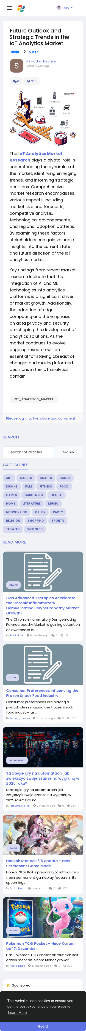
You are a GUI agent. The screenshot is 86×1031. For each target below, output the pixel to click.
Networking (16, 512)
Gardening (34, 495)
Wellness (35, 529)
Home (10, 503)
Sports (58, 520)
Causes (26, 478)
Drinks (12, 486)
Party (58, 512)
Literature (32, 503)
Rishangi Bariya (20, 718)
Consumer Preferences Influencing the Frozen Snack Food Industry (42, 693)
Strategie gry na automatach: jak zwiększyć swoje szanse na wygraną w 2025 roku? (42, 778)
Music (53, 503)
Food (64, 486)
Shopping (36, 520)
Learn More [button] (17, 1013)
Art (9, 478)
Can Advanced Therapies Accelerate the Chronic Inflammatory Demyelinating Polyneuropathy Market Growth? (42, 606)
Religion (13, 520)
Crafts (46, 478)
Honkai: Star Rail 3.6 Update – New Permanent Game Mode (38, 863)
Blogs (15, 52)
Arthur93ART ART (20, 806)
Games (11, 495)
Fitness (45, 486)
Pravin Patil (17, 635)
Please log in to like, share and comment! (41, 418)
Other (33, 52)
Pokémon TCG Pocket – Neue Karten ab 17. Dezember (40, 946)
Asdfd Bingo (17, 888)
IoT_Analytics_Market (34, 399)
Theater (13, 529)
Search (68, 452)
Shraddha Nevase (41, 61)
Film (28, 486)
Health (56, 495)
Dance (65, 478)
